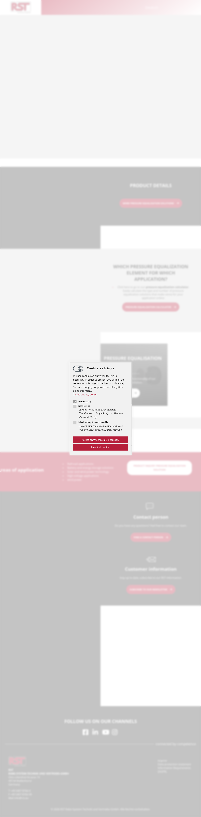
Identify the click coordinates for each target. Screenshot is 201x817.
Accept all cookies (101, 447)
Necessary (82, 401)
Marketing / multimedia (90, 422)
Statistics (81, 406)
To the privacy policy (85, 394)
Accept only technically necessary (100, 440)
